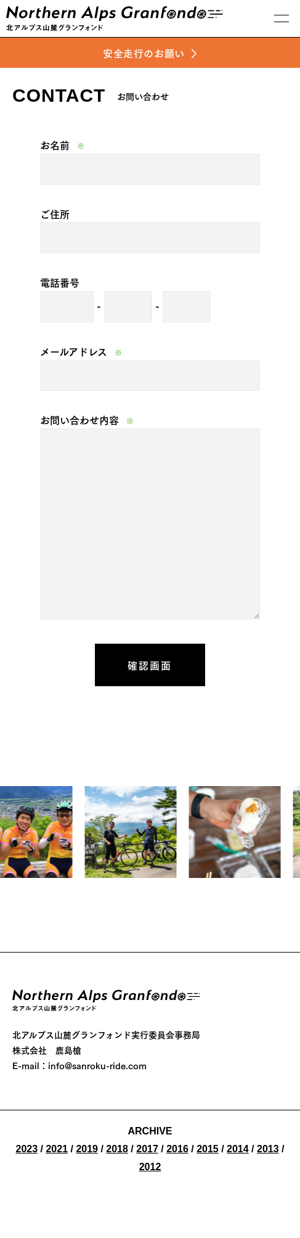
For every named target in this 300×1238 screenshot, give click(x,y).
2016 (177, 1149)
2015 (208, 1149)
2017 (147, 1149)
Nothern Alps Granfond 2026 (106, 1002)
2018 (117, 1149)
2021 (57, 1149)
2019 (87, 1149)
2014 (238, 1149)
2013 (268, 1149)
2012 (150, 1167)
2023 (27, 1149)
